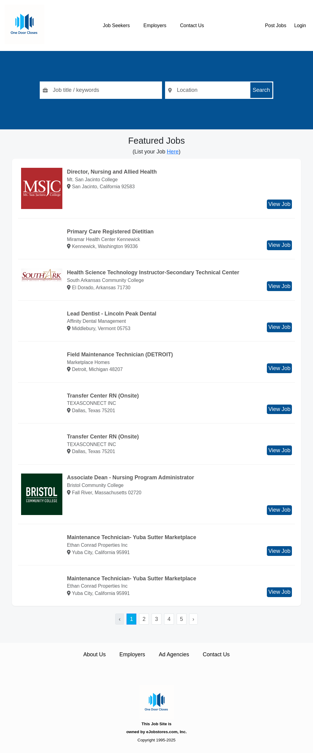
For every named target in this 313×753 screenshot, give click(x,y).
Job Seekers (116, 25)
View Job (279, 204)
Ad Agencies (174, 654)
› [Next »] (193, 619)
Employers (154, 25)
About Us (94, 654)
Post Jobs (275, 25)
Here (173, 152)
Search (261, 90)
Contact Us (192, 25)
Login (300, 25)
